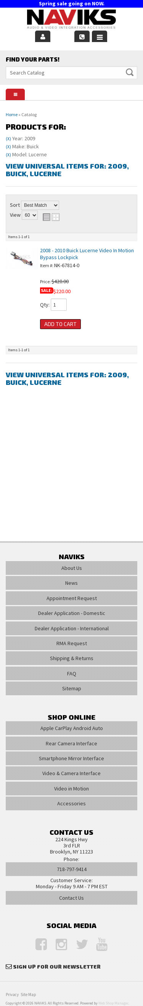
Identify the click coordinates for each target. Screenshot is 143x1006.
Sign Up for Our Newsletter (57, 966)
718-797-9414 (72, 869)
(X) (8, 138)
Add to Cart (60, 324)
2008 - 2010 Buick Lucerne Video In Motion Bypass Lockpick (87, 253)
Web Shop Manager (113, 1003)
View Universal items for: (67, 170)
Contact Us (71, 897)
